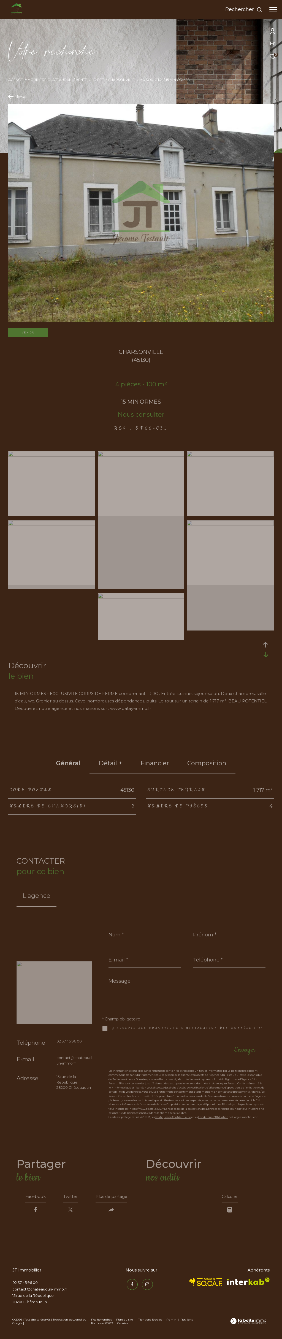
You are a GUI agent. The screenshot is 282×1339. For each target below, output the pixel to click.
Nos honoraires (101, 1321)
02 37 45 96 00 (69, 1041)
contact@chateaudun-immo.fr (39, 1291)
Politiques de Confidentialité (173, 1117)
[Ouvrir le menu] (273, 9)
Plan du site (125, 1321)
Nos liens (187, 1321)
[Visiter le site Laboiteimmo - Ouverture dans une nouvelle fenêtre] (248, 1323)
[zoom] (51, 455)
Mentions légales (150, 1321)
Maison (146, 80)
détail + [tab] (110, 763)
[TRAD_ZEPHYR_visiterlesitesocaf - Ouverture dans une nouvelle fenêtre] (206, 1283)
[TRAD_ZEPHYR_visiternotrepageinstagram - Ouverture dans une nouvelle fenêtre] (146, 1284)
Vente (81, 80)
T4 (159, 80)
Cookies (122, 1325)
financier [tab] (154, 763)
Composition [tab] (206, 763)
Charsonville (121, 80)
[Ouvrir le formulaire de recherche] (243, 10)
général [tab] (68, 763)
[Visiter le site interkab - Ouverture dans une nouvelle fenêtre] (248, 1283)
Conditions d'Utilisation (213, 1117)
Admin (171, 1321)
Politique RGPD (102, 1325)
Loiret (97, 80)
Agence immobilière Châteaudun (40, 80)
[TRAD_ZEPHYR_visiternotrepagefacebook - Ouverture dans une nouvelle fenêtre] (131, 1284)
